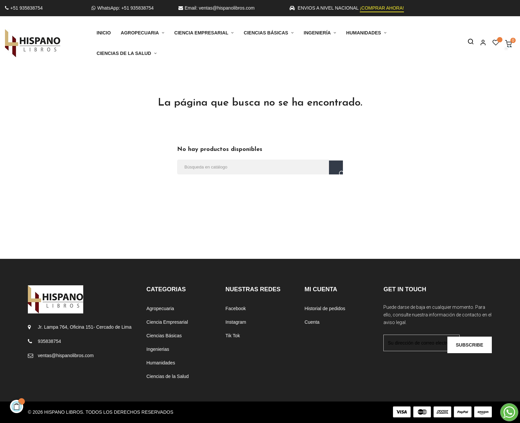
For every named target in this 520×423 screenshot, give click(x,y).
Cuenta (311, 322)
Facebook (236, 308)
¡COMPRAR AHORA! (382, 8)
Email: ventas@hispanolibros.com (216, 8)
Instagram (236, 322)
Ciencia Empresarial (167, 322)
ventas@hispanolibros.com (66, 355)
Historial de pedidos (324, 308)
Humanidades (161, 362)
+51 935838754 (24, 8)
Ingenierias (158, 349)
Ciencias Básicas (164, 335)
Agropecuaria (160, 308)
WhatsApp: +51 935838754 (123, 8)
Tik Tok (233, 335)
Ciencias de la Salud (168, 376)
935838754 (49, 341)
